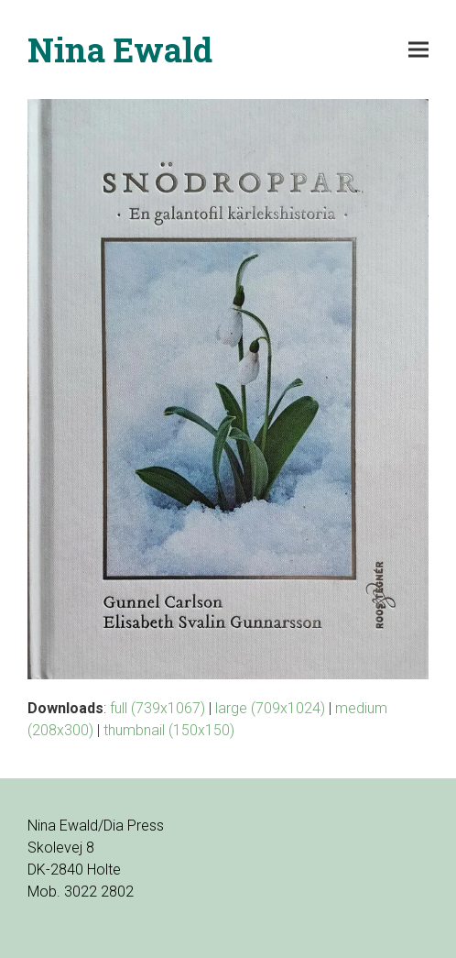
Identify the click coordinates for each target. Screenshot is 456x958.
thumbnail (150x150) (168, 730)
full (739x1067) (157, 708)
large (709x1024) (270, 708)
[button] (418, 50)
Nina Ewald (119, 50)
